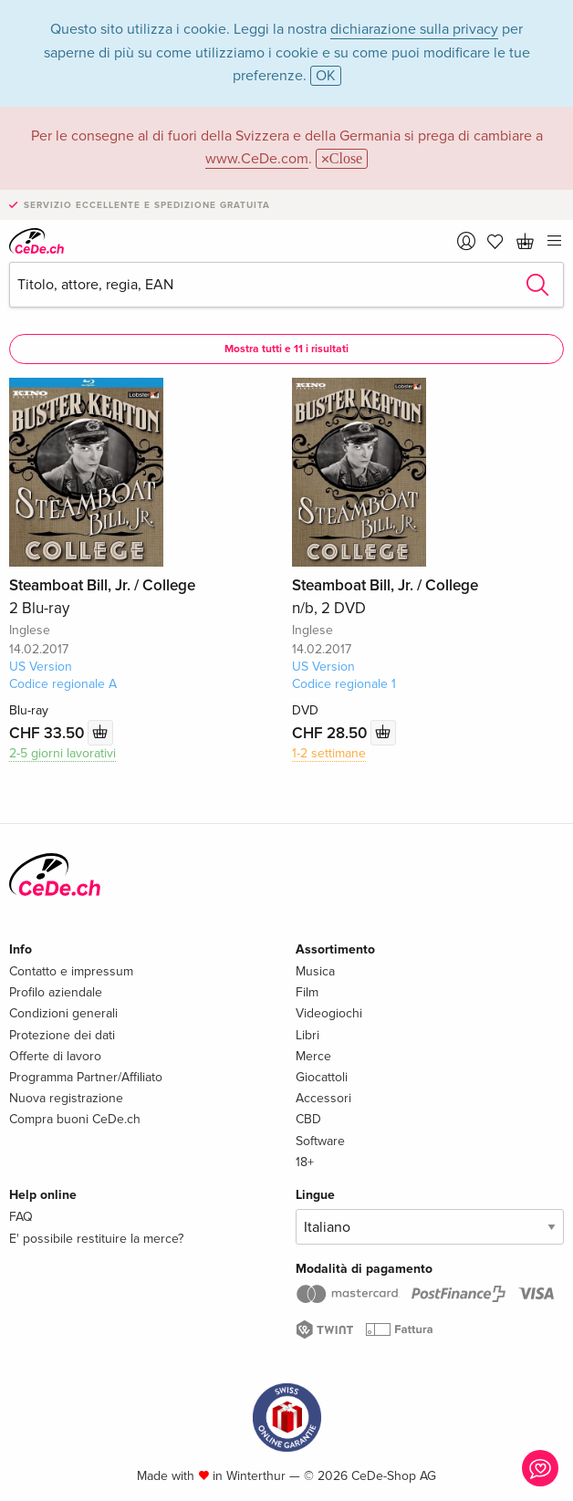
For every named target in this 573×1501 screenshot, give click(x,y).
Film (307, 992)
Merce (313, 1056)
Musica (315, 971)
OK (326, 76)
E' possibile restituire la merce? (96, 1238)
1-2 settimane (329, 753)
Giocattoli (322, 1077)
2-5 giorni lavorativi (62, 753)
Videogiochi (329, 1013)
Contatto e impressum (71, 971)
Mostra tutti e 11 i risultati (286, 349)
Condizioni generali (63, 1013)
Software (320, 1141)
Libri (307, 1035)
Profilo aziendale (55, 992)
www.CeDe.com (256, 159)
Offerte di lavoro (55, 1056)
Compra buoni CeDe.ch (75, 1119)
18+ (305, 1162)
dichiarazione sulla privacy (414, 29)
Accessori (323, 1098)
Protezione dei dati (62, 1035)
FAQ (21, 1217)
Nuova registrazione (66, 1098)
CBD (308, 1119)
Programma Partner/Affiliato (85, 1077)
